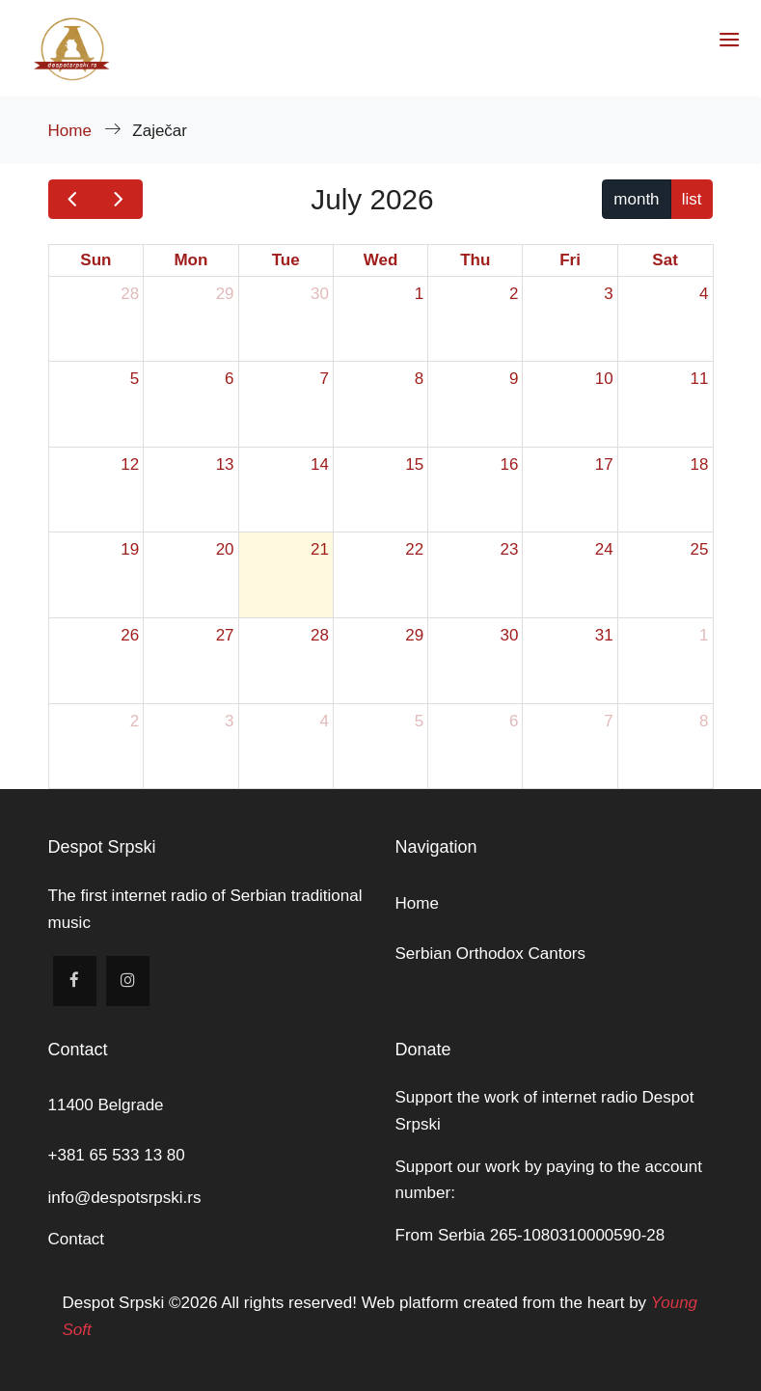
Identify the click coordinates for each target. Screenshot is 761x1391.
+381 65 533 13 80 (116, 1155)
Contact (76, 1239)
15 (414, 464)
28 (130, 294)
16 (509, 464)
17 (604, 464)
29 (225, 294)
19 (130, 549)
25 (700, 549)
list (692, 199)
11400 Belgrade (106, 1105)
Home (72, 131)
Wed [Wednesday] (381, 260)
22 (414, 549)
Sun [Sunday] (95, 260)
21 (320, 549)
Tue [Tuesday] (286, 260)
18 (700, 464)
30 (320, 294)
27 (225, 635)
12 (130, 464)
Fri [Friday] (570, 260)
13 (225, 464)
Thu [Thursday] (475, 260)
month (636, 199)
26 (130, 635)
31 (604, 635)
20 (225, 549)
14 (320, 464)
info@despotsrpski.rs (125, 1197)
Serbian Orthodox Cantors (490, 953)
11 (700, 378)
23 (509, 549)
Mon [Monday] (190, 260)
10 (604, 378)
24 (604, 549)
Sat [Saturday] (664, 260)
